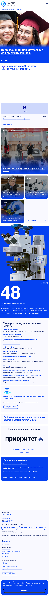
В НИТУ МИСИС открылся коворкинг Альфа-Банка (24, 169)
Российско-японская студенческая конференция (16, 119)
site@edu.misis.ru (6, 562)
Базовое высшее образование (12, 334)
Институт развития (8, 359)
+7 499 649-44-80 (6, 541)
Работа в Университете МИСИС (9, 566)
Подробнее (11, 407)
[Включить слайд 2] (3, 60)
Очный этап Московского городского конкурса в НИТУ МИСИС (20, 471)
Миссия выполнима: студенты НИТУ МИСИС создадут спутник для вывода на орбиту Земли (11, 218)
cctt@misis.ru (5, 556)
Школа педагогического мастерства (13, 366)
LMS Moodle (19, 9)
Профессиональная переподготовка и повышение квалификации (22, 375)
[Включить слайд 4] (6, 60)
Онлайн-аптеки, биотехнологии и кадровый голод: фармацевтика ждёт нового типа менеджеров (12, 194)
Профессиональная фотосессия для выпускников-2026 (22, 51)
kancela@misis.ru (6, 521)
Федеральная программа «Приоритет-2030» (24, 441)
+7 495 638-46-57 (6, 553)
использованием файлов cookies (22, 583)
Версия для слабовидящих (7, 9)
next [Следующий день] (45, 108)
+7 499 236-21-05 (9, 520)
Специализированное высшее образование (16, 339)
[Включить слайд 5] (8, 60)
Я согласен (24, 591)
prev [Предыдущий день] (4, 108)
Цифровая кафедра (9, 347)
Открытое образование (10, 351)
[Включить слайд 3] (5, 60)
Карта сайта (4, 563)
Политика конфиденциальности (9, 574)
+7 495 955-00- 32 (6, 518)
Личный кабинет (43, 3)
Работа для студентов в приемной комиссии (15, 464)
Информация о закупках (7, 571)
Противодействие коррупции (8, 573)
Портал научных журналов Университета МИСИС (17, 356)
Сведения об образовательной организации (12, 569)
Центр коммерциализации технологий (11, 551)
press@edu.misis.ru (6, 514)
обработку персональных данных (23, 585)
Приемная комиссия (15, 460)
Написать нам (9, 527)
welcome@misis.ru (6, 549)
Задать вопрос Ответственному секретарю (19, 477)
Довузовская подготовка (10, 329)
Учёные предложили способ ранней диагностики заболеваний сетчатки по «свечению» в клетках (36, 194)
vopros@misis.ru (5, 544)
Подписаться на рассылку (32, 527)
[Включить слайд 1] (1, 60)
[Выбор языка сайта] (40, 2)
